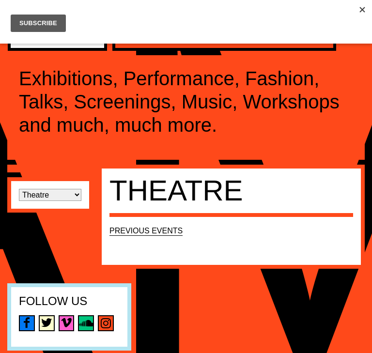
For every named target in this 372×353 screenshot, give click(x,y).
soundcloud (86, 323)
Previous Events (146, 231)
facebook (27, 323)
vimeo (67, 323)
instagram (106, 323)
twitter (47, 323)
